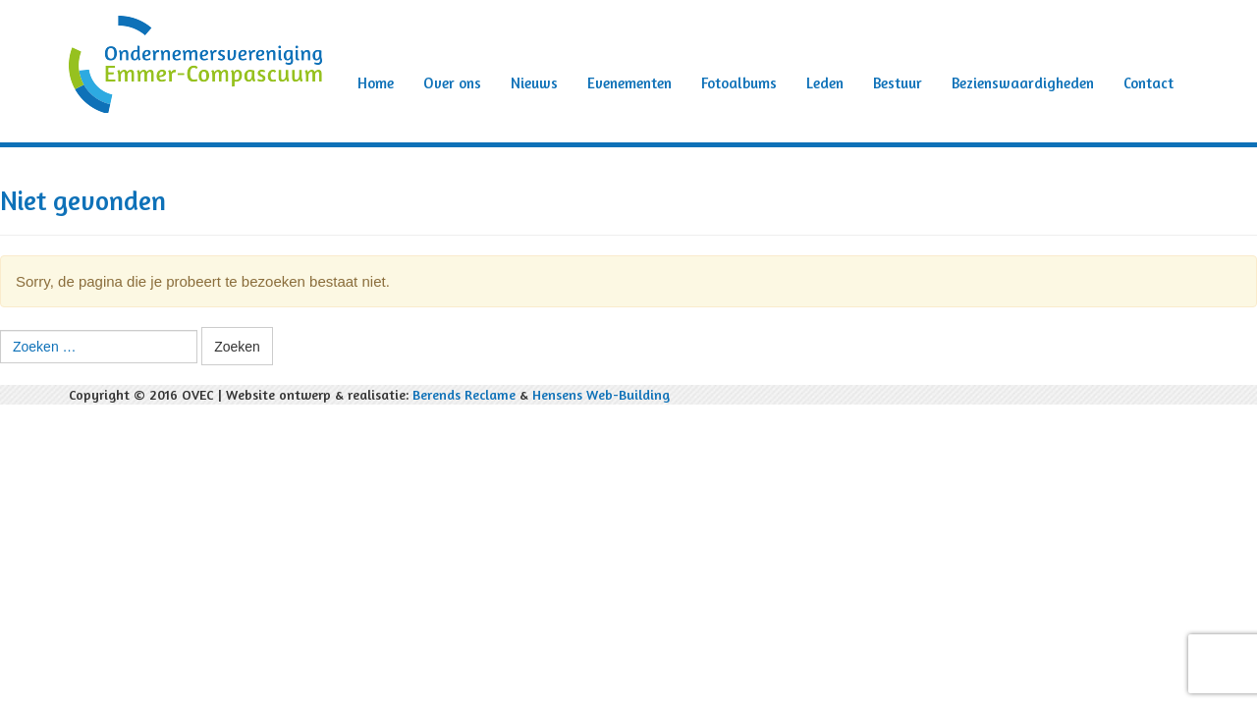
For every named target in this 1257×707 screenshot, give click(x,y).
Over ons (452, 83)
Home (375, 83)
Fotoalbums (739, 83)
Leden (825, 83)
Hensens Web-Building (601, 394)
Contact (1148, 83)
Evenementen (629, 83)
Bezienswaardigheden (1023, 83)
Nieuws (534, 83)
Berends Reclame (464, 394)
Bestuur (897, 83)
